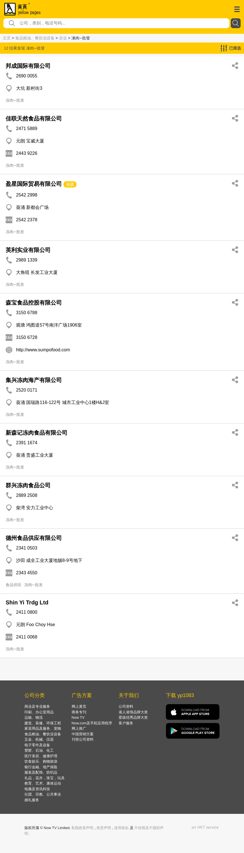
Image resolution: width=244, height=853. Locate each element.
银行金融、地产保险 (40, 767)
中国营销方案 (83, 734)
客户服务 (126, 723)
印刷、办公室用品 (39, 712)
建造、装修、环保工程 (42, 723)
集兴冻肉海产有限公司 (34, 380)
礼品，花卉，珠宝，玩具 (44, 778)
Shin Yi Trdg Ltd (27, 602)
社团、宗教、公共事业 (42, 794)
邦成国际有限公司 (28, 66)
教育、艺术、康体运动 (42, 783)
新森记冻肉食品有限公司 (36, 433)
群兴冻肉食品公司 (28, 485)
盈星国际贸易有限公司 (34, 184)
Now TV (78, 717)
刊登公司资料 (83, 739)
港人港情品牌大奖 (133, 712)
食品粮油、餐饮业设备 (35, 38)
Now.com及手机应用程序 (92, 723)
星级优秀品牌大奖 (133, 717)
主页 (7, 38)
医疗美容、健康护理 (40, 756)
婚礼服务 (31, 800)
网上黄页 (79, 706)
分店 (70, 184)
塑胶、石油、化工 (39, 750)
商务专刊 (79, 712)
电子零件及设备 (37, 745)
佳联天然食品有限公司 (34, 118)
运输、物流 (33, 717)
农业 (63, 38)
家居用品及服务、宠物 (42, 728)
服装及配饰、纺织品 (40, 772)
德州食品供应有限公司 (34, 538)
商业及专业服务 (37, 706)
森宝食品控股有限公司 (34, 303)
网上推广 (79, 728)
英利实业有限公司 (28, 250)
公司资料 (126, 706)
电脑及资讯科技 (37, 789)
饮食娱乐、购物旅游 (40, 761)
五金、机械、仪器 (39, 739)
